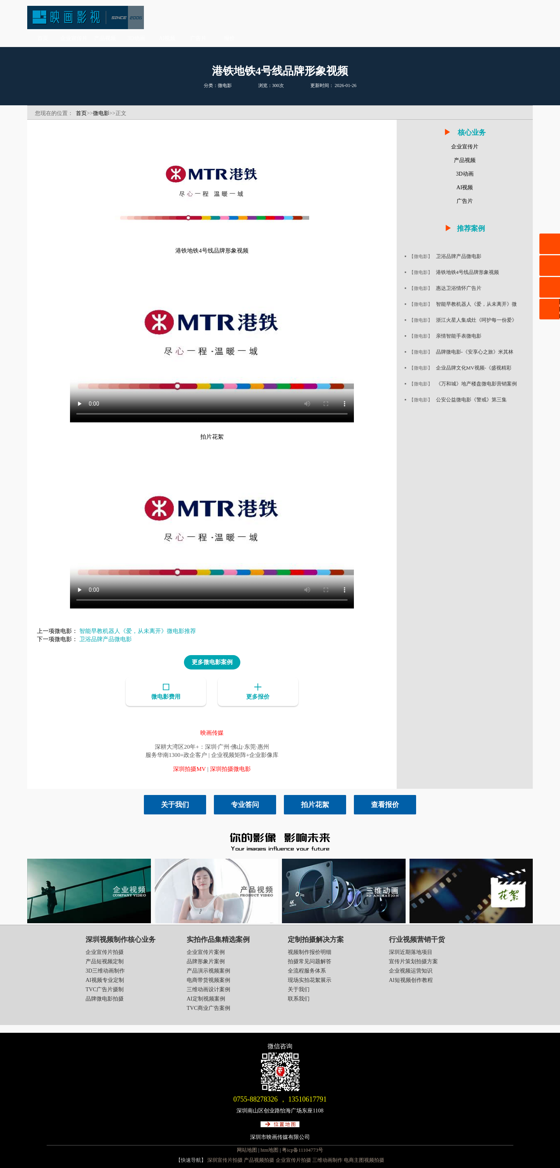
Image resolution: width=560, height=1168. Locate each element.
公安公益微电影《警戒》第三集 (474, 400)
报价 (229, 38)
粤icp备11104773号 (302, 1149)
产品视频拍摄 (259, 1159)
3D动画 (136, 38)
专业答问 (245, 804)
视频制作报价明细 (309, 951)
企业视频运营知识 (410, 970)
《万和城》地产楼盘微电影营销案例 (479, 384)
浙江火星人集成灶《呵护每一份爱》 (479, 320)
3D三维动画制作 (105, 970)
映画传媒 (212, 732)
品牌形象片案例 (206, 961)
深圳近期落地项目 (410, 951)
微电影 (101, 113)
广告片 (198, 38)
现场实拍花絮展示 (309, 979)
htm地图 (269, 1149)
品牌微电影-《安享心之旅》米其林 (478, 352)
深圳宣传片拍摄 (225, 1159)
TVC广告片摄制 (105, 989)
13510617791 (307, 1098)
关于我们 (175, 804)
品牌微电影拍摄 (105, 998)
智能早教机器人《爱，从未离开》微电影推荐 (137, 631)
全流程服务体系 (307, 970)
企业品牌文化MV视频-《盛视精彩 (476, 368)
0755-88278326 (255, 1098)
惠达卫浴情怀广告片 (460, 288)
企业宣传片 (74, 38)
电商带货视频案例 (208, 979)
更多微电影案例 (212, 662)
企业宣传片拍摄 (105, 951)
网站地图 (247, 1149)
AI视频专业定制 (105, 979)
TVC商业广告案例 (208, 1007)
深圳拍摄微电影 (230, 768)
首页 (42, 38)
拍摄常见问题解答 (309, 961)
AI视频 (167, 38)
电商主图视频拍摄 (364, 1159)
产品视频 (105, 38)
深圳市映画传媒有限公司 (280, 1136)
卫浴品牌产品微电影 (105, 639)
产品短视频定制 (105, 961)
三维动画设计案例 (208, 989)
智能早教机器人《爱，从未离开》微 (479, 304)
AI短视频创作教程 (411, 979)
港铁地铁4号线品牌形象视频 (470, 272)
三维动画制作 (327, 1159)
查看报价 (385, 804)
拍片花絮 (315, 804)
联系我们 (299, 998)
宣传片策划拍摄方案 (413, 961)
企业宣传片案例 (206, 951)
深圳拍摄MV (189, 768)
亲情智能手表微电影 (460, 336)
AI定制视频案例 (206, 998)
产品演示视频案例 (208, 970)
